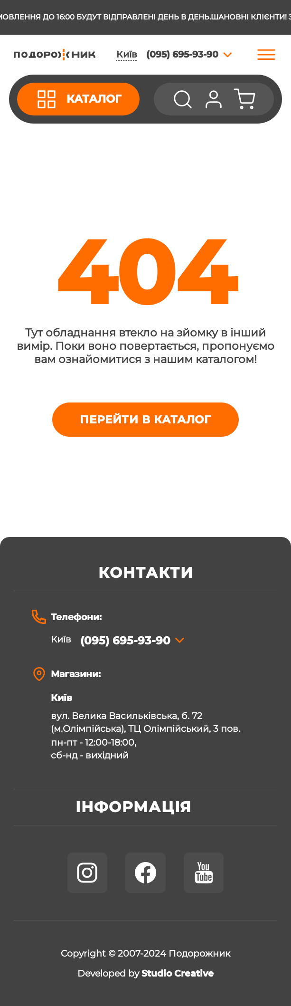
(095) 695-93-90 (125, 640)
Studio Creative (177, 973)
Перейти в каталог (145, 419)
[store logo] (54, 54)
